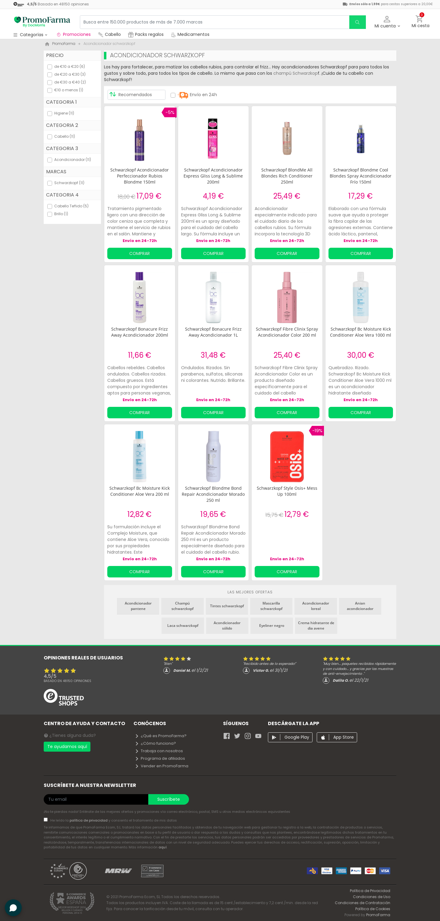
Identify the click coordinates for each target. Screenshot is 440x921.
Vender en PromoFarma (161, 766)
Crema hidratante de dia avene (316, 625)
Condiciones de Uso (371, 896)
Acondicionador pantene (138, 606)
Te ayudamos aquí (67, 746)
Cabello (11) (64, 136)
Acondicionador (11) (72, 159)
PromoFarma (378, 914)
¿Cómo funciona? (155, 743)
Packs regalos (146, 34)
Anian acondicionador (360, 606)
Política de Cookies (372, 908)
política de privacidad (89, 820)
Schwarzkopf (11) (69, 182)
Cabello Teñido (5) (71, 206)
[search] (357, 22)
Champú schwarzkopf (182, 606)
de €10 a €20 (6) (69, 66)
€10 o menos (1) (68, 90)
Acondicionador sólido (227, 625)
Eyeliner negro (271, 625)
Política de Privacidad (370, 890)
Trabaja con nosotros (159, 751)
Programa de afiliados (160, 758)
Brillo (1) (61, 213)
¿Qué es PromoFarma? (161, 736)
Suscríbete (168, 799)
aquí (163, 847)
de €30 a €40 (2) (70, 82)
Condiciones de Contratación (362, 902)
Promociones (73, 34)
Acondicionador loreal (315, 606)
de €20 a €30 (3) (70, 74)
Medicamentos (190, 34)
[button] (387, 22)
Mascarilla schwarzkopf (271, 606)
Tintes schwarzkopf (227, 605)
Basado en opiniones (67, 680)
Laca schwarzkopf (182, 625)
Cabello (109, 34)
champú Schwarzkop (295, 73)
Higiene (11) (64, 113)
